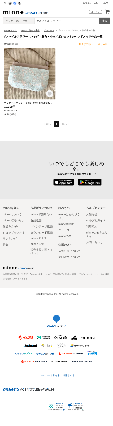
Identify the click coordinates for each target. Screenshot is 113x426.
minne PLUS (38, 238)
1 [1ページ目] (56, 124)
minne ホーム (10, 30)
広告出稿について (69, 251)
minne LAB (37, 243)
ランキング (10, 238)
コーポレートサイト (49, 375)
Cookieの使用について (40, 274)
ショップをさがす (14, 232)
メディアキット (20, 278)
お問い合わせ (94, 242)
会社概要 (105, 274)
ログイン (95, 11)
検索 (104, 20)
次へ (66, 124)
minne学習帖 (66, 224)
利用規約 (91, 226)
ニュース (63, 230)
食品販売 (36, 220)
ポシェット (49, 30)
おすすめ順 (85, 44)
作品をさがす (11, 226)
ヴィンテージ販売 (42, 226)
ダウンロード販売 (42, 232)
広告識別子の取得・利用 (64, 274)
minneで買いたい (13, 220)
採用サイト (69, 375)
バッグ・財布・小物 (30, 30)
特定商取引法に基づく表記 (15, 274)
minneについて (12, 214)
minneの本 (65, 236)
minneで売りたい (41, 214)
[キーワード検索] (67, 21)
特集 (5, 244)
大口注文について (69, 257)
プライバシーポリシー (88, 274)
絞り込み (102, 44)
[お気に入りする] (49, 93)
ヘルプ (105, 3)
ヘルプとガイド (96, 220)
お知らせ (91, 214)
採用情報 (7, 278)
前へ (47, 124)
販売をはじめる (90, 3)
